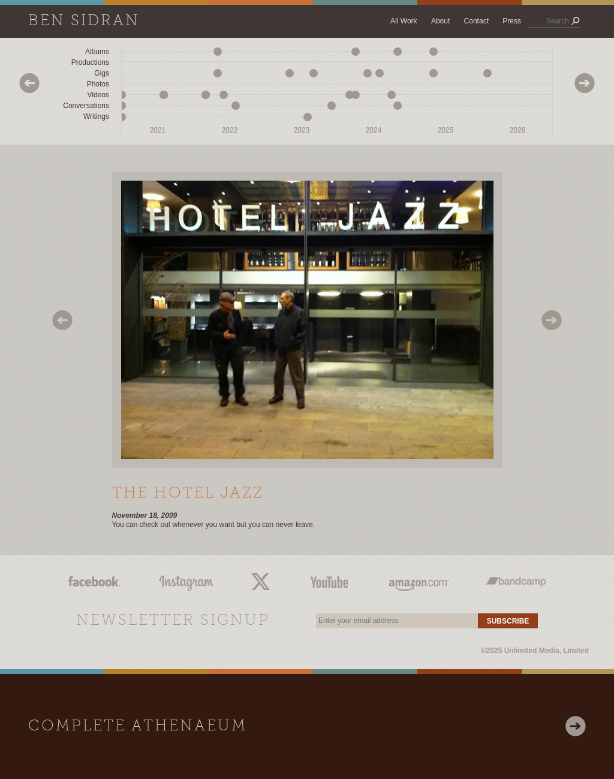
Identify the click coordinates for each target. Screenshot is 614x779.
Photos (98, 84)
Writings (96, 116)
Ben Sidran (84, 21)
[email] (397, 620)
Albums (97, 51)
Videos (98, 95)
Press (511, 21)
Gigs (101, 73)
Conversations (86, 105)
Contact (476, 21)
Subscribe (508, 621)
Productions (90, 62)
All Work (403, 21)
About (440, 21)
